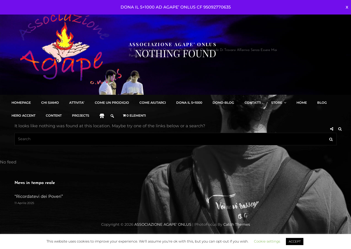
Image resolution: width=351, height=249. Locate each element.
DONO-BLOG (223, 103)
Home (301, 103)
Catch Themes (236, 224)
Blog (321, 103)
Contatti (252, 103)
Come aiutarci (152, 103)
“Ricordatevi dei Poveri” (38, 196)
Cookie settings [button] (267, 241)
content (54, 115)
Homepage (21, 103)
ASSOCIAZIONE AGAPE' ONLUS (173, 44)
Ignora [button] (347, 7)
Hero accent (23, 115)
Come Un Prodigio (112, 103)
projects (80, 115)
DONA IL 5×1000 (189, 103)
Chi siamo (50, 103)
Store (279, 103)
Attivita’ (76, 103)
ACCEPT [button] (295, 241)
